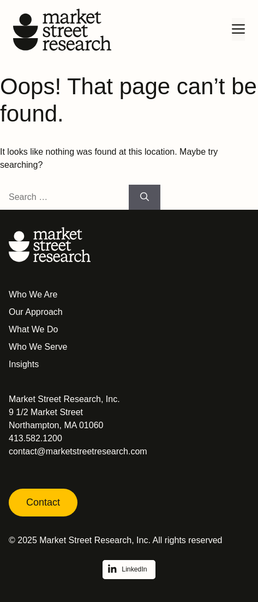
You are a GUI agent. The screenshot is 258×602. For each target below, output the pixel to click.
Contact (43, 502)
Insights (24, 364)
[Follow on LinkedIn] (129, 569)
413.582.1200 (35, 438)
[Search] (144, 197)
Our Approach (36, 312)
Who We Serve (38, 346)
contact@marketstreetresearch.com (78, 451)
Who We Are (33, 294)
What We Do (33, 329)
